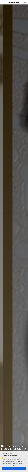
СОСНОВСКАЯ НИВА (13, 2)
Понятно (14, 468)
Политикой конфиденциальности (13, 465)
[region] (14, 461)
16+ (25, 2)
